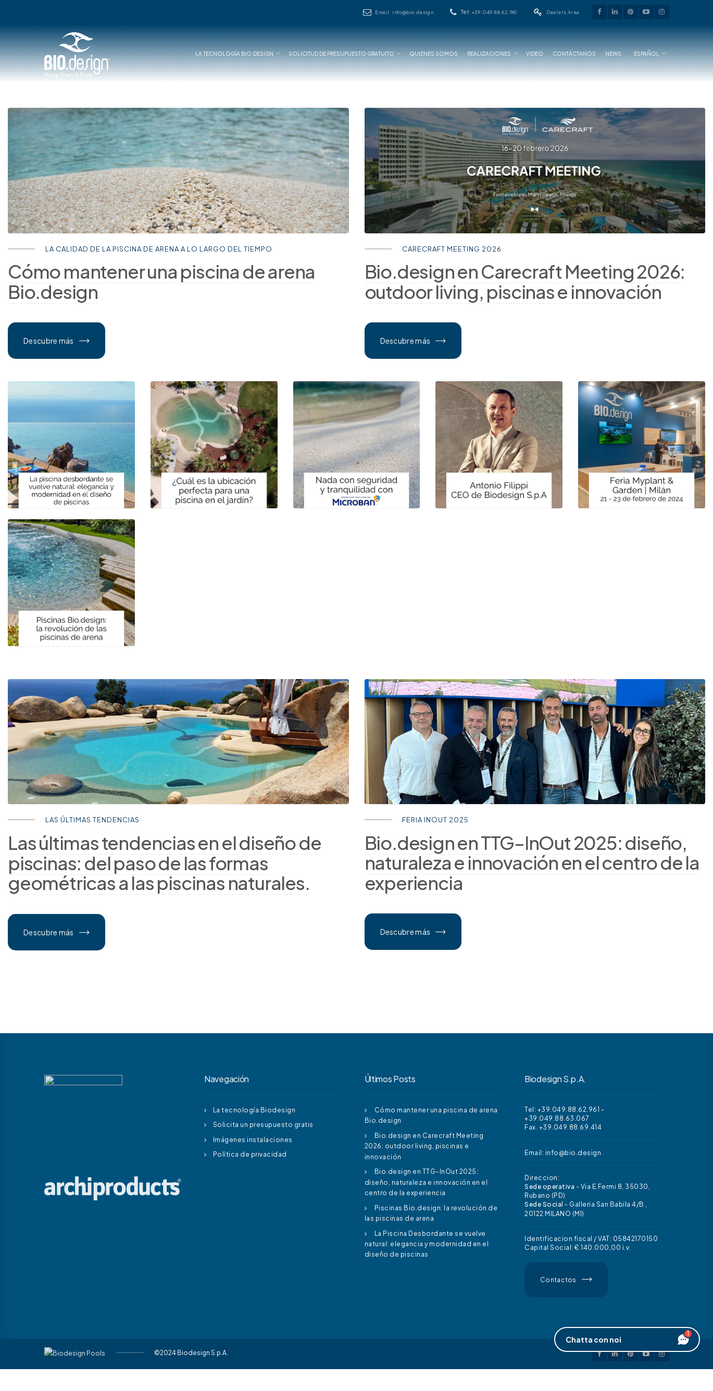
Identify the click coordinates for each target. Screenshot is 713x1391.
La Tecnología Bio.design (234, 54)
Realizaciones (489, 54)
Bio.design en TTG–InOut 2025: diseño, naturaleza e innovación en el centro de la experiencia (426, 1182)
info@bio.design (573, 1153)
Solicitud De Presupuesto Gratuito (341, 54)
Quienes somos (433, 54)
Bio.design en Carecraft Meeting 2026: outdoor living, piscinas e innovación (424, 1146)
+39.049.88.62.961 (494, 12)
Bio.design (525, 281)
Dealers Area (563, 12)
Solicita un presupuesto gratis (263, 1125)
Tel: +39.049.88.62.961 (561, 1109)
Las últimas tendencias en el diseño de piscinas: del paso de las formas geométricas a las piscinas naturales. (164, 862)
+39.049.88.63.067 (557, 1118)
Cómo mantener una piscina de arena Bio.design (161, 281)
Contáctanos (574, 54)
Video (534, 54)
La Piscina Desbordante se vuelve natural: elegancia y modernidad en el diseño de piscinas (427, 1244)
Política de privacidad (250, 1154)
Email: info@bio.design (404, 12)
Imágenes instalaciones (253, 1140)
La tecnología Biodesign (254, 1110)
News (613, 54)
